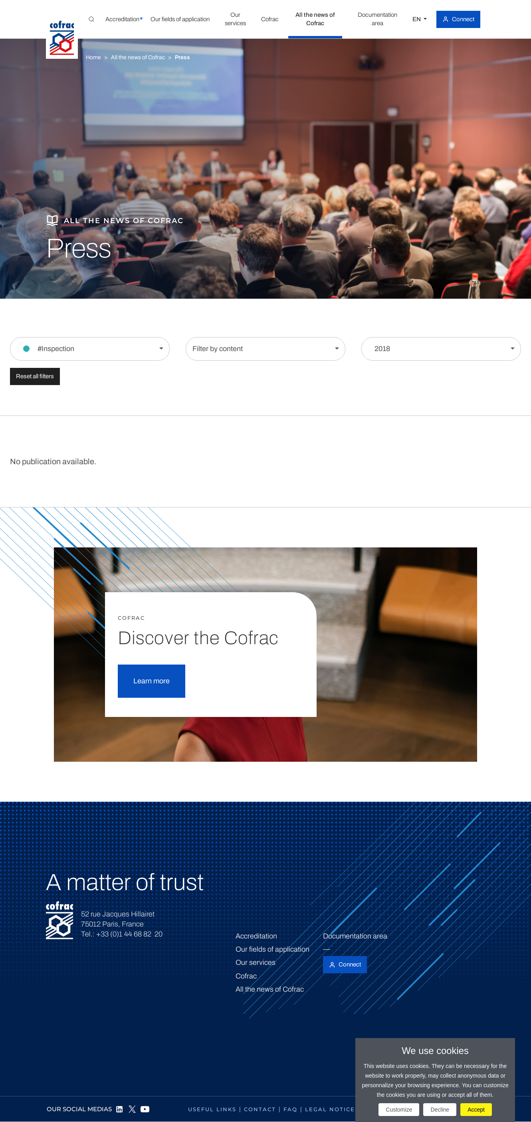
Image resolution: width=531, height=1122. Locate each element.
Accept (476, 1109)
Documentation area (355, 936)
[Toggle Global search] (91, 19)
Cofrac (246, 976)
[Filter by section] (90, 349)
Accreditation (256, 936)
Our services (255, 962)
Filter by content (217, 349)
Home (93, 57)
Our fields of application (272, 949)
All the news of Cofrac (138, 57)
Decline (439, 1109)
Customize (399, 1109)
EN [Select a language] (417, 19)
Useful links (212, 1109)
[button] (122, 19)
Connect (463, 19)
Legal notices (332, 1109)
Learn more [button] (151, 681)
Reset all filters (35, 376)
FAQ (290, 1109)
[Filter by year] (441, 349)
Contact (260, 1109)
